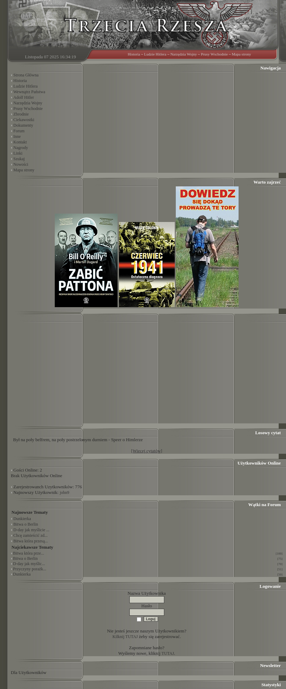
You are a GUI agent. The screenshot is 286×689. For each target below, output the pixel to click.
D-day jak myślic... (29, 563)
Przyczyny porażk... (29, 568)
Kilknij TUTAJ (125, 636)
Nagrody (20, 147)
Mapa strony (241, 54)
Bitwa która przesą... (30, 541)
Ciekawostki (23, 119)
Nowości (20, 164)
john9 (64, 492)
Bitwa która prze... (28, 553)
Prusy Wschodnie (214, 54)
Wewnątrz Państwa (29, 91)
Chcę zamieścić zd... (30, 535)
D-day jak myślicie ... (31, 529)
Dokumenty (23, 125)
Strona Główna (25, 75)
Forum (18, 130)
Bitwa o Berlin (25, 524)
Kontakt (20, 142)
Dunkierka (22, 518)
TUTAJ (167, 653)
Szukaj (19, 158)
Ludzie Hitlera (155, 54)
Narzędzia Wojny (183, 54)
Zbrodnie (21, 114)
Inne (17, 136)
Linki (17, 153)
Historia (134, 54)
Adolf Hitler (23, 97)
